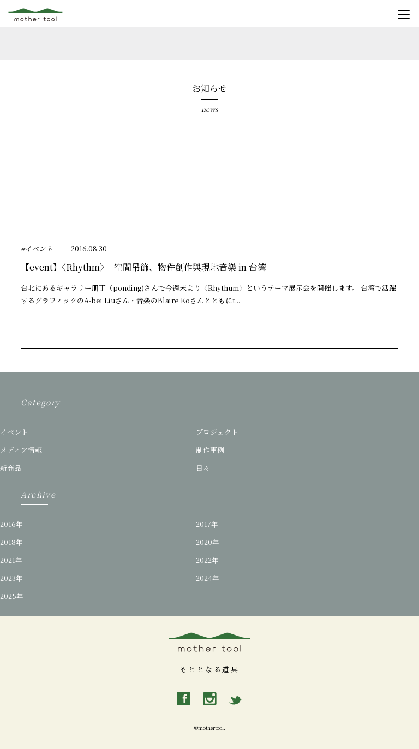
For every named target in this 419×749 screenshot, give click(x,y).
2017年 (207, 524)
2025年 (11, 596)
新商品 (10, 468)
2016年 (11, 524)
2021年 (11, 560)
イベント (14, 432)
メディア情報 (21, 450)
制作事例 (210, 450)
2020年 (207, 542)
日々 (203, 468)
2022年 (207, 560)
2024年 (207, 578)
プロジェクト (217, 432)
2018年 (11, 542)
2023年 (11, 578)
